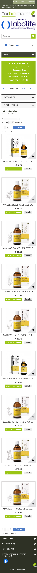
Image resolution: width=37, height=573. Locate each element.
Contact (21, 1)
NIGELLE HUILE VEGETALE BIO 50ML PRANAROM (18, 205)
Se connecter (30, 1)
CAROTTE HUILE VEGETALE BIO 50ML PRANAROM (18, 335)
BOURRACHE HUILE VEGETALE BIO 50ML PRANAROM (18, 379)
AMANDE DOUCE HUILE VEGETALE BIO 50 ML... (18, 248)
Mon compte (7, 549)
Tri (2, 119)
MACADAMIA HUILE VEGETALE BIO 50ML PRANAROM (18, 509)
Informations (10, 105)
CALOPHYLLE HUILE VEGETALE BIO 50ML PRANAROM (18, 466)
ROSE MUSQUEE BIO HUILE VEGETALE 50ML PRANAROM (18, 162)
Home (15, 1)
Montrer (4, 122)
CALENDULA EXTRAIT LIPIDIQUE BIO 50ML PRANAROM (18, 422)
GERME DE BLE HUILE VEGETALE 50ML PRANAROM (18, 292)
